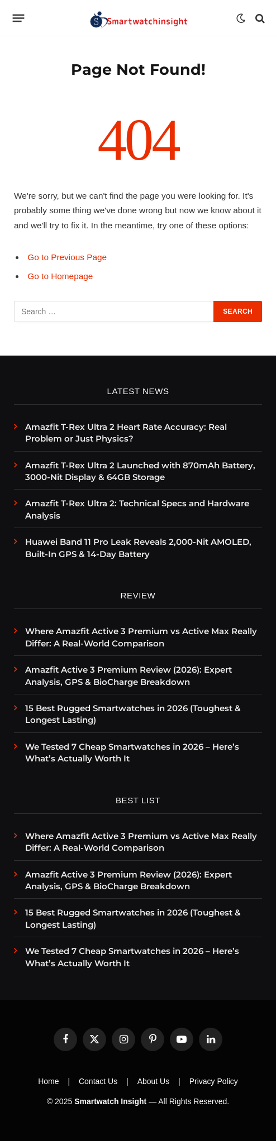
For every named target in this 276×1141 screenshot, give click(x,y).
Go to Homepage (60, 276)
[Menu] (19, 18)
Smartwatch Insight (110, 1101)
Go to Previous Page (67, 257)
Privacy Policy (213, 1081)
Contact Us (98, 1081)
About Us (153, 1081)
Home (48, 1081)
